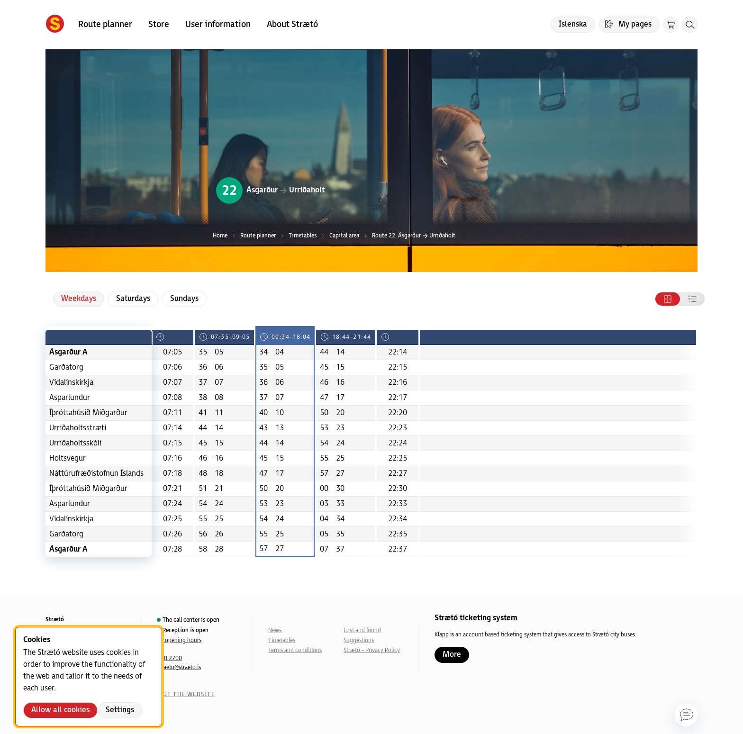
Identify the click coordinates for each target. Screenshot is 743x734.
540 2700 (169, 658)
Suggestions (359, 640)
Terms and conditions (295, 650)
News (274, 630)
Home (220, 235)
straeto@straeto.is (179, 667)
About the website (182, 694)
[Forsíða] (54, 24)
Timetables (281, 640)
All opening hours (179, 640)
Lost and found (362, 630)
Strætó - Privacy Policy (372, 650)
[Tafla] (667, 299)
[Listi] (692, 299)
